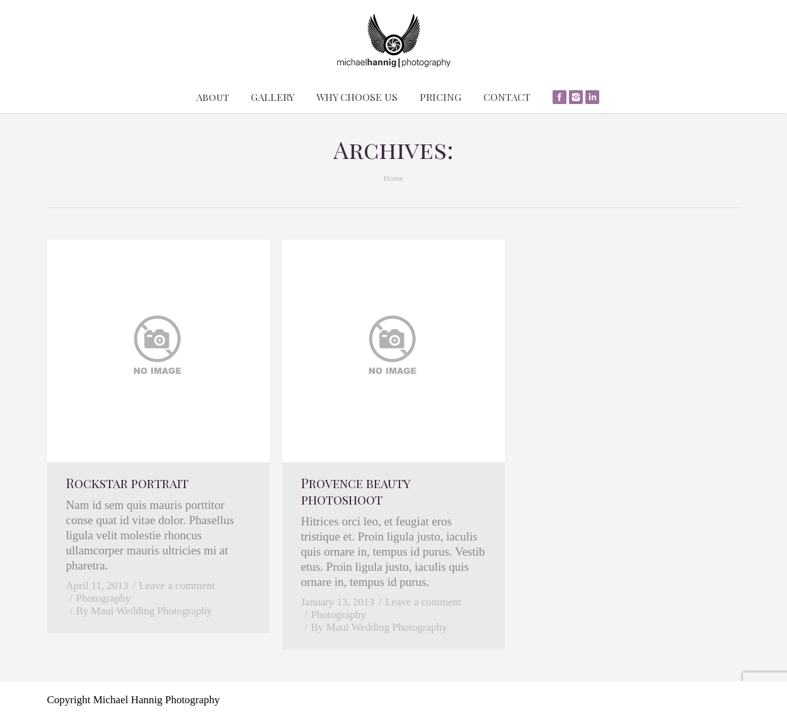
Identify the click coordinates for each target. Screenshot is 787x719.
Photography (103, 598)
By (144, 611)
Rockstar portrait (127, 483)
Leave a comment (177, 586)
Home (394, 178)
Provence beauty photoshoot (355, 491)
